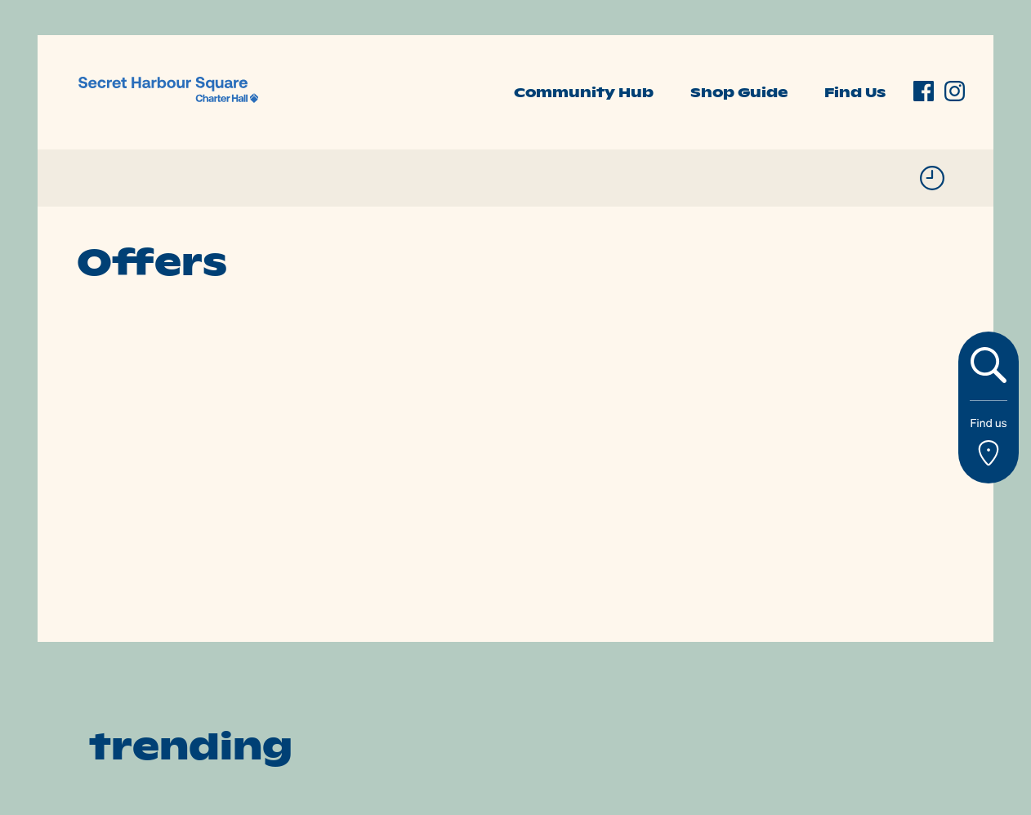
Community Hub (584, 92)
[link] (168, 90)
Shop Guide (739, 92)
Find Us (855, 92)
